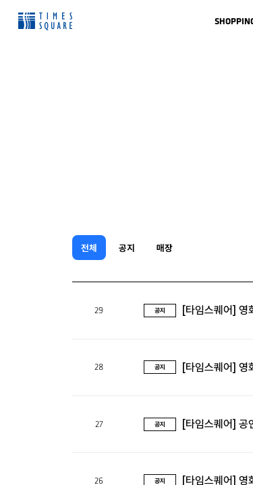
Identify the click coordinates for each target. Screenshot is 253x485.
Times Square (45, 21)
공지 (127, 248)
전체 (89, 248)
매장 (165, 248)
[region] (126, 242)
